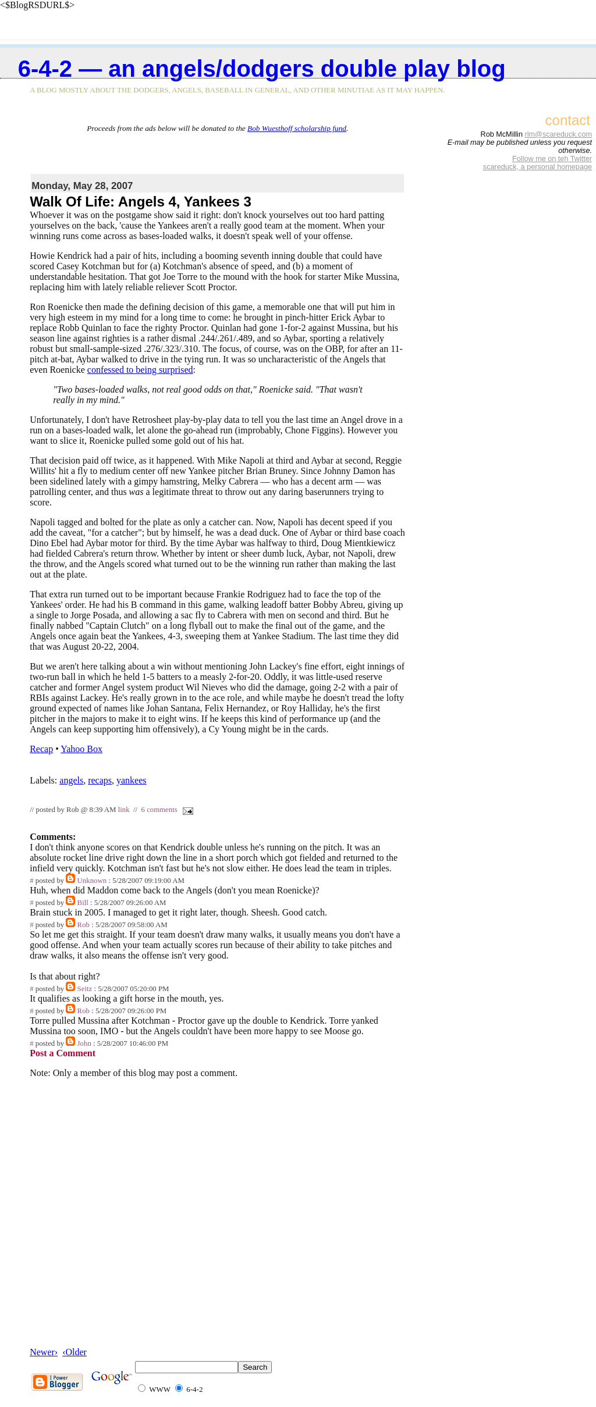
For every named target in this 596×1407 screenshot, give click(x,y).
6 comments (159, 810)
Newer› (44, 1352)
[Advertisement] (217, 150)
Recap (41, 749)
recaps (100, 780)
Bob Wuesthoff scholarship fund (296, 128)
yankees (131, 780)
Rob (83, 925)
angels (71, 780)
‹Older (74, 1352)
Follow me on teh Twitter (552, 159)
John (84, 1043)
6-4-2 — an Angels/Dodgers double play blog (262, 68)
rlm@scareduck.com (558, 134)
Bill (82, 903)
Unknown (92, 881)
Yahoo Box (81, 749)
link (124, 810)
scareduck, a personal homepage (537, 167)
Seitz (85, 989)
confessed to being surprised (140, 370)
